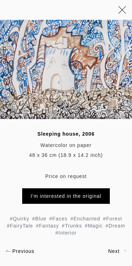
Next (117, 251)
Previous (20, 251)
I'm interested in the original (66, 196)
